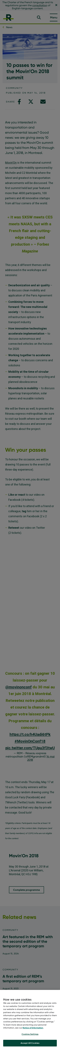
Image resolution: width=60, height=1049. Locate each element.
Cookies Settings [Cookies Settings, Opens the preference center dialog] (30, 1034)
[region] (30, 1019)
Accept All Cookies (30, 1043)
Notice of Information (33, 1027)
